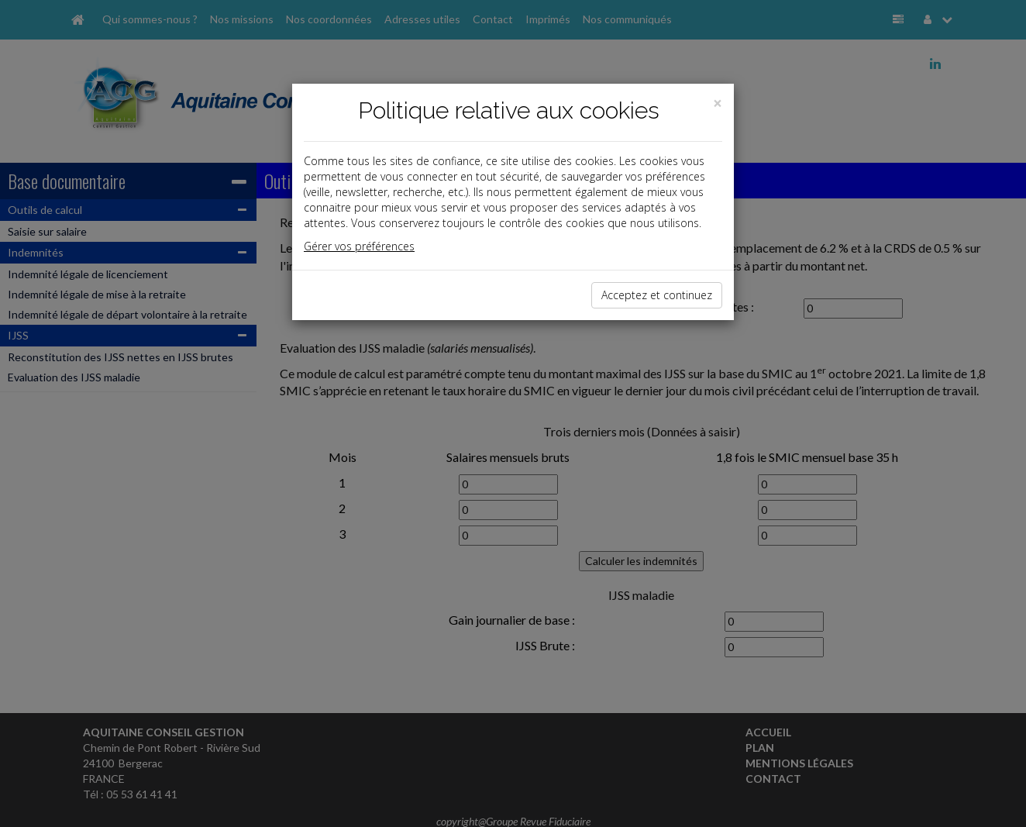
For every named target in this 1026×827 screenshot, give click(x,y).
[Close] (717, 103)
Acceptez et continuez (656, 295)
